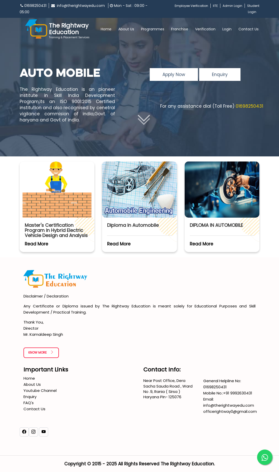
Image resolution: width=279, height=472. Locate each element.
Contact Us (248, 29)
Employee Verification (191, 6)
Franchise (179, 29)
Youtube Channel (40, 390)
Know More (41, 352)
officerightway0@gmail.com (230, 411)
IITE (215, 6)
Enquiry (220, 74)
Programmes (152, 29)
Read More (36, 244)
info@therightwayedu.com (78, 5)
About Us (126, 29)
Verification (205, 29)
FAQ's (28, 402)
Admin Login (232, 6)
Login (227, 29)
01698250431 (33, 5)
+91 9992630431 (237, 393)
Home (106, 29)
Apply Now (173, 74)
